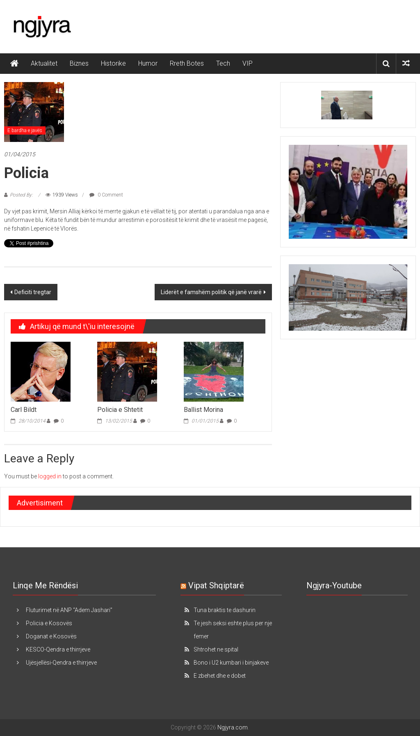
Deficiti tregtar (32, 292)
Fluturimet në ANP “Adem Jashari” (69, 610)
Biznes (79, 63)
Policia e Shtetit (120, 410)
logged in (50, 476)
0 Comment (106, 195)
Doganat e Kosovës (51, 636)
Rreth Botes (187, 63)
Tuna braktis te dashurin (225, 610)
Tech (223, 63)
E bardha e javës (24, 130)
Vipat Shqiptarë (216, 585)
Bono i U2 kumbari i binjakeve (231, 662)
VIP (247, 63)
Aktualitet (44, 63)
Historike (113, 63)
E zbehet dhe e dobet (220, 675)
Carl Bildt (24, 410)
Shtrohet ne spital (216, 649)
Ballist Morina (203, 410)
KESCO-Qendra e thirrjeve (58, 649)
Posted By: (22, 195)
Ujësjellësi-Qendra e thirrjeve (61, 662)
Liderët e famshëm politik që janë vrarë (211, 292)
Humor (148, 63)
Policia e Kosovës (49, 623)
